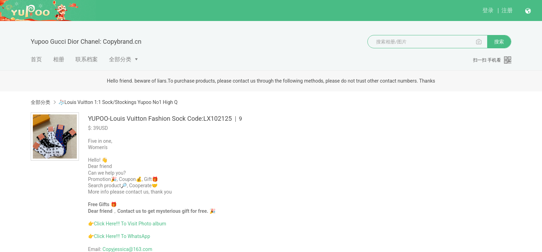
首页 (36, 59)
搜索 (499, 41)
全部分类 (120, 59)
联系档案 (86, 59)
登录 (487, 10)
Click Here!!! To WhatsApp (122, 236)
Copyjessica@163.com (128, 249)
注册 (507, 10)
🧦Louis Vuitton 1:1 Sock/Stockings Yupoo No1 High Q (117, 102)
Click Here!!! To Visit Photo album (130, 223)
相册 (58, 59)
